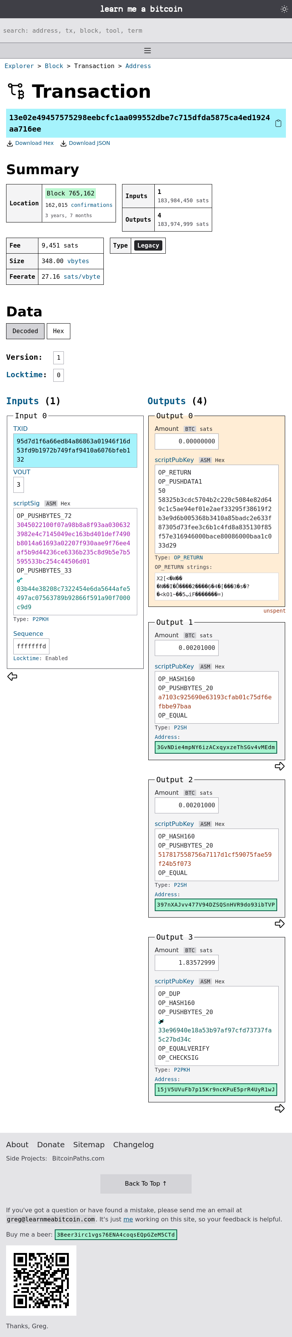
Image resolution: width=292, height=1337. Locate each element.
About (17, 1144)
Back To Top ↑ (146, 1183)
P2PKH (41, 619)
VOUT (21, 472)
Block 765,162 (70, 193)
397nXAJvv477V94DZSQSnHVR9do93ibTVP (216, 905)
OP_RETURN (188, 557)
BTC (190, 429)
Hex (58, 331)
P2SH (180, 727)
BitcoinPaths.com (78, 1158)
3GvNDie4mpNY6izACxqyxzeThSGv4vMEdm (216, 747)
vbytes (78, 261)
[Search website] (146, 30)
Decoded (25, 331)
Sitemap (89, 1144)
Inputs (22, 401)
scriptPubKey (174, 460)
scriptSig (26, 503)
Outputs (167, 401)
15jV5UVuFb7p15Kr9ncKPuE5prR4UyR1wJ (216, 1089)
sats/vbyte (81, 276)
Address (138, 66)
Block (54, 66)
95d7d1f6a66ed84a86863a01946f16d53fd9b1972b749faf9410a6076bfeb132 (73, 450)
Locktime (24, 374)
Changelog (133, 1144)
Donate (51, 1144)
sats (206, 429)
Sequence (28, 633)
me (128, 1219)
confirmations (92, 205)
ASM (51, 503)
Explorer (19, 66)
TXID (20, 428)
